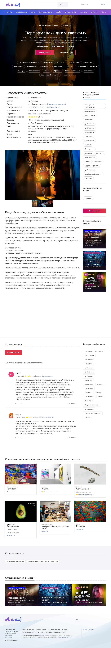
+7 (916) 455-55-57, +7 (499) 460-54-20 (43, 107)
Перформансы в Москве (15, 561)
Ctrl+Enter (9, 637)
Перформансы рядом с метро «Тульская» (43, 561)
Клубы (59, 12)
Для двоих (75, 62)
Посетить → (11, 492)
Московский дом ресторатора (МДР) (55, 527)
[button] (78, 152)
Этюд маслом (13, 526)
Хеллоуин (21, 71)
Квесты (10, 12)
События (94, 12)
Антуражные (57, 66)
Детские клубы (71, 12)
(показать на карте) (57, 104)
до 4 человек (18, 66)
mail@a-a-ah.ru (65, 637)
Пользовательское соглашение (32, 632)
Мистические (62, 62)
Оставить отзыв (66, 52)
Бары (33, 12)
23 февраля (57, 71)
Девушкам (93, 66)
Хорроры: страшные (72, 71)
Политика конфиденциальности (55, 632)
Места (104, 12)
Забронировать (44, 52)
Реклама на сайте (28, 630)
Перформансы (22, 12)
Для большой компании (50, 75)
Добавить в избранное (48, 25)
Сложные (69, 66)
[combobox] (46, 4)
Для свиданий (34, 71)
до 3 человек (87, 62)
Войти (103, 5)
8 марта (46, 71)
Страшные (44, 66)
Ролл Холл (11, 489)
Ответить (72, 403)
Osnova (45, 489)
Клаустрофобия (58, 46)
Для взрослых (48, 62)
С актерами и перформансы (29, 62)
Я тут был (67, 25)
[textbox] (46, 3)
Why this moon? (83, 489)
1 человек (66, 75)
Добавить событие (54, 630)
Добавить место (41, 630)
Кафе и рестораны (46, 12)
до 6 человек (88, 71)
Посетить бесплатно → (51, 492)
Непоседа (80, 526)
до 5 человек (32, 66)
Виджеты (65, 630)
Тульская (88, 198)
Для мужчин (81, 66)
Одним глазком (47, 376)
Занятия (84, 12)
